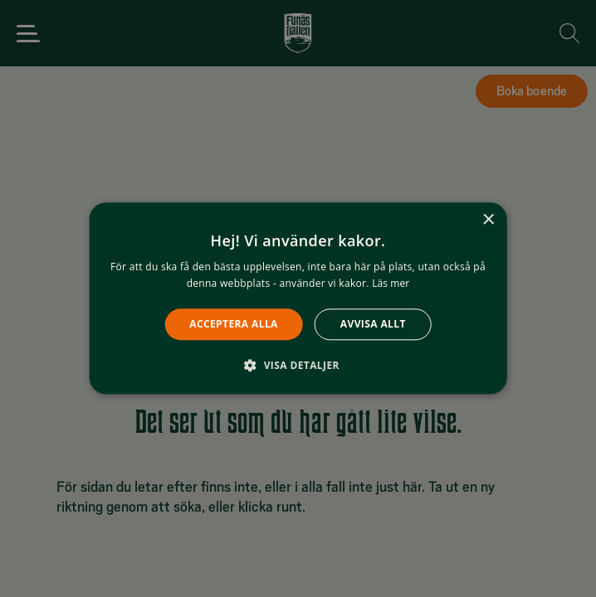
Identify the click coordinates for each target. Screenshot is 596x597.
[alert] (298, 298)
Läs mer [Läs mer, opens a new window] (390, 284)
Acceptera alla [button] (233, 324)
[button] (298, 365)
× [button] (487, 220)
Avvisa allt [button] (373, 324)
